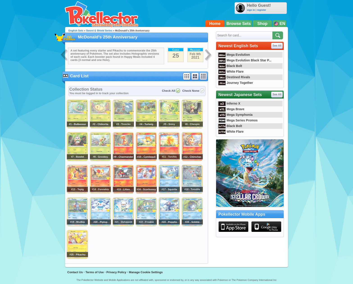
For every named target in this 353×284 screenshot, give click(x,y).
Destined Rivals (234, 77)
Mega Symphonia (235, 114)
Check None (190, 90)
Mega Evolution (234, 54)
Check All (168, 90)
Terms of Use (94, 272)
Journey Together (235, 83)
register (261, 10)
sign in (251, 10)
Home (215, 23)
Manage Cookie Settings (146, 272)
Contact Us (75, 272)
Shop (262, 23)
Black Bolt (230, 66)
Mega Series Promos (238, 120)
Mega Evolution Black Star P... (245, 60)
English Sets (75, 30)
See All (276, 45)
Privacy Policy (116, 272)
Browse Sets (238, 23)
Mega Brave (231, 109)
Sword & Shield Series (99, 30)
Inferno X (229, 103)
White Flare (231, 71)
